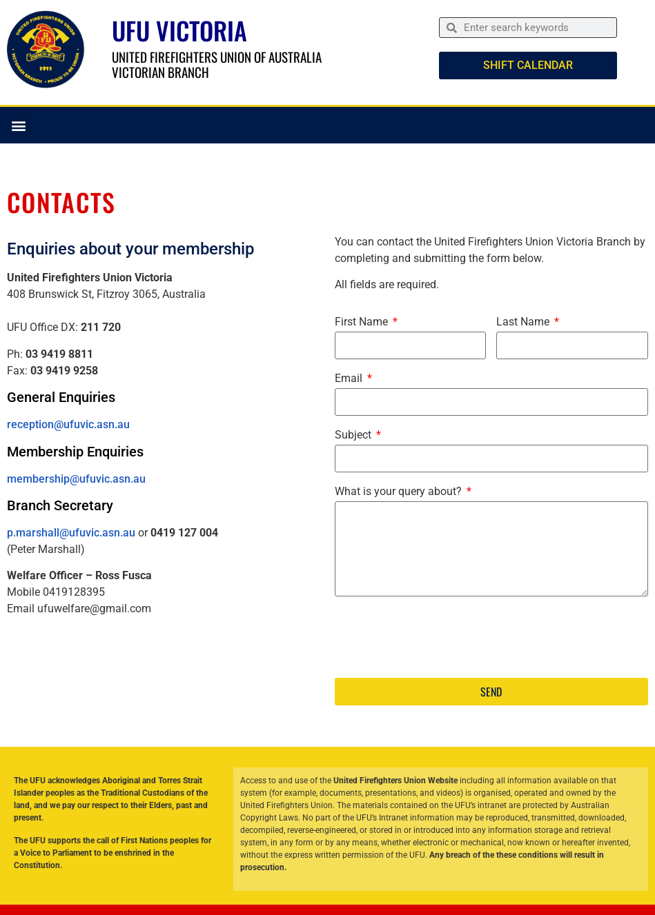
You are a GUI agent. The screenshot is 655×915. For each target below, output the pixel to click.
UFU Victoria (179, 30)
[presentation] (440, 637)
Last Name (524, 322)
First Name (363, 322)
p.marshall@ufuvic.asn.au (71, 532)
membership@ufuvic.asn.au (76, 478)
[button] (18, 125)
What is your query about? (400, 492)
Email (350, 379)
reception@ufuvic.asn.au (68, 424)
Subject (354, 435)
